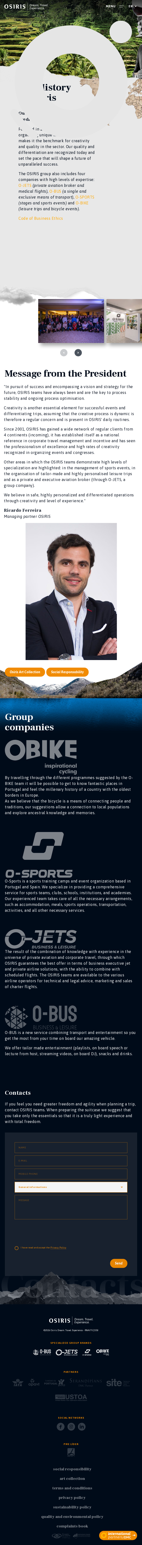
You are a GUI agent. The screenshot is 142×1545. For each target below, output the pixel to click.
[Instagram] (71, 1428)
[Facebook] (61, 1428)
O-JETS (25, 185)
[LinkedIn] (82, 1428)
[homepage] (26, 6)
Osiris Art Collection (25, 695)
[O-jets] (71, 780)
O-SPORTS (85, 197)
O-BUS (55, 191)
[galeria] (71, 321)
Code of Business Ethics (41, 218)
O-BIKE (82, 203)
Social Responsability (67, 695)
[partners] (118, 1535)
